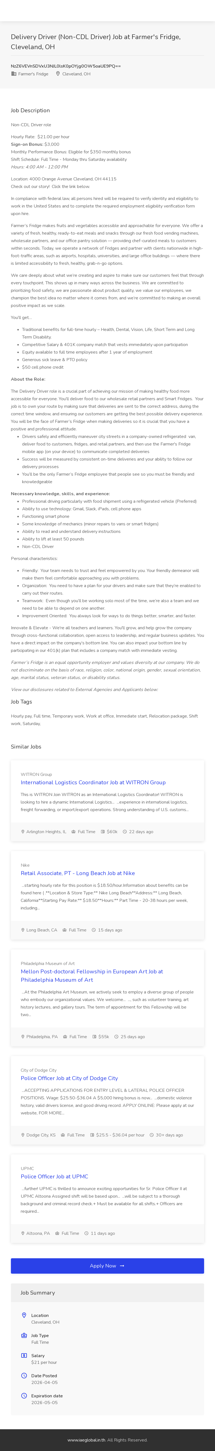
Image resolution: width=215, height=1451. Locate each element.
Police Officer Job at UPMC (54, 1176)
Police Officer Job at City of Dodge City (69, 1078)
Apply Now (107, 1265)
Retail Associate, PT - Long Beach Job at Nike (78, 873)
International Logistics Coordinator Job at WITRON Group (93, 782)
